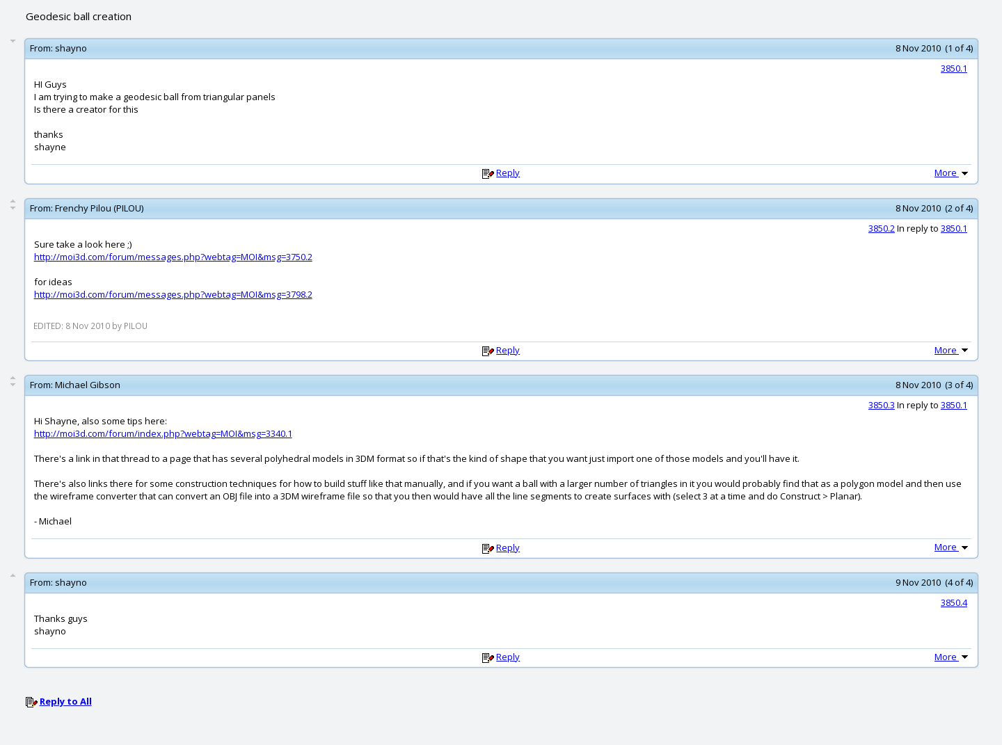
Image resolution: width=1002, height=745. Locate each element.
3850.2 (881, 228)
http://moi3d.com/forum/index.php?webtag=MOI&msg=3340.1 (163, 433)
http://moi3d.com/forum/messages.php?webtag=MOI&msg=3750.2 (173, 256)
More (953, 172)
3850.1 (954, 68)
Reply (508, 172)
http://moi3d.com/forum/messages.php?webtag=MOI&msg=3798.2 (173, 294)
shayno (71, 48)
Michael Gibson (87, 384)
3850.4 (954, 602)
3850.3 (881, 405)
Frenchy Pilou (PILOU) (99, 208)
